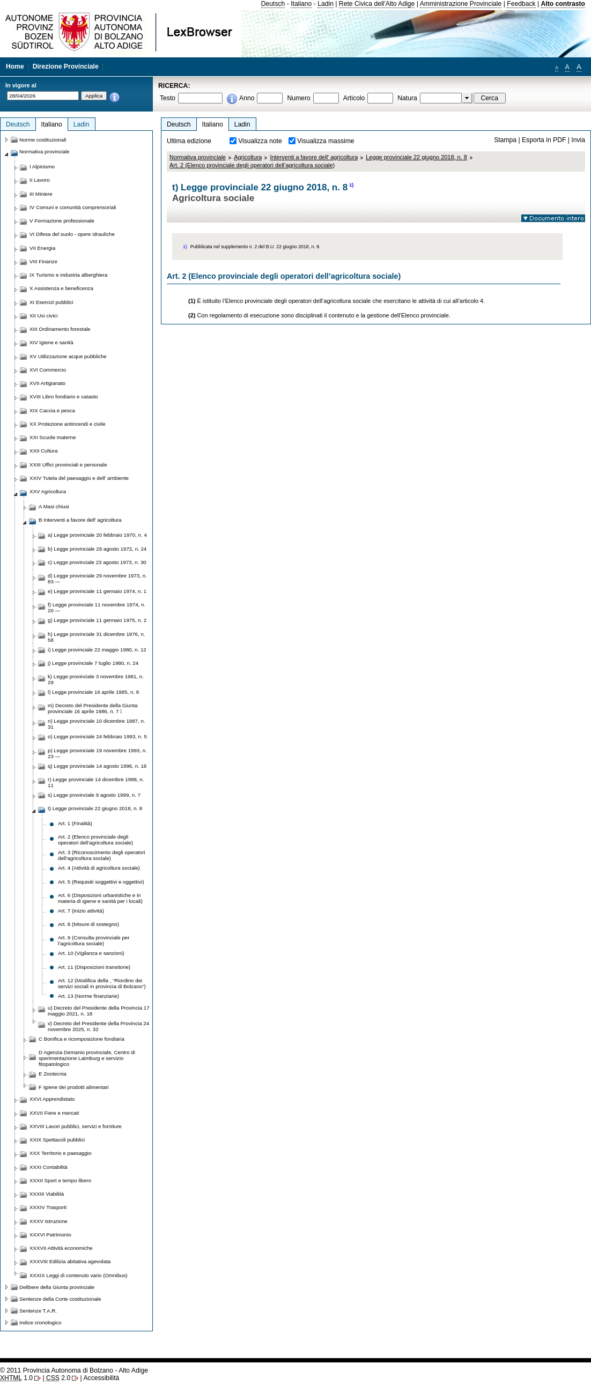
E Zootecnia (53, 1074)
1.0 (16, 1378)
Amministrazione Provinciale (461, 4)
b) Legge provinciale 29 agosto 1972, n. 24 (97, 549)
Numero (298, 98)
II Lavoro (39, 180)
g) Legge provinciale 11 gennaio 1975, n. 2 (97, 620)
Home (15, 66)
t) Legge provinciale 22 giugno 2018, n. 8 (95, 808)
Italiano (301, 4)
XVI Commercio (47, 370)
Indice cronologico (40, 1322)
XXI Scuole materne (52, 437)
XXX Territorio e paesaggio (60, 1153)
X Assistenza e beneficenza (61, 288)
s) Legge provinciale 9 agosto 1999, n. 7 (94, 795)
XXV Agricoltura (47, 491)
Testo (167, 98)
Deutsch (273, 4)
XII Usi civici (43, 315)
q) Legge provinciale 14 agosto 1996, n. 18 (97, 766)
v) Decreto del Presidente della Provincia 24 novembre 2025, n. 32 (98, 1026)
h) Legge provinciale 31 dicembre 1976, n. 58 (96, 637)
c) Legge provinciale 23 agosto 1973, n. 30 (97, 562)
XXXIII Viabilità (46, 1194)
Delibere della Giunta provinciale (56, 1287)
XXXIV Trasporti (48, 1207)
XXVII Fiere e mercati (54, 1113)
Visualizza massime (325, 141)
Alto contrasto (563, 4)
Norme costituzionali (43, 140)
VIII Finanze (43, 261)
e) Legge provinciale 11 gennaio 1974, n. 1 (97, 591)
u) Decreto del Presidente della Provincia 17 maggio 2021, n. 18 (99, 1011)
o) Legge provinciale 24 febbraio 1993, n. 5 (97, 736)
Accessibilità (101, 1378)
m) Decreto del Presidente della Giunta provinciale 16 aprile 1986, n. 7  (92, 708)
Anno (246, 98)
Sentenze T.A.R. (38, 1311)
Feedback (521, 4)
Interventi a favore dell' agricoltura (314, 157)
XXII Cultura (43, 451)
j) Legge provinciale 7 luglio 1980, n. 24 (93, 663)
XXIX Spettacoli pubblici (57, 1140)
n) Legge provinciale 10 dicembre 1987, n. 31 (96, 724)
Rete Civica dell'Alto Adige (377, 4)
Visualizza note (260, 141)
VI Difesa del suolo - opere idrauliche (72, 234)
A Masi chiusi (54, 506)
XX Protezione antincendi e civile (67, 424)
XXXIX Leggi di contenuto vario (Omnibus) (78, 1275)
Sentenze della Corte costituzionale (60, 1299)
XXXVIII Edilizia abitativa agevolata (69, 1261)
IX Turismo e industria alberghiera (68, 275)
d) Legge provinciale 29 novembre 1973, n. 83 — (97, 578)
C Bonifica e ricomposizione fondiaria (81, 1039)
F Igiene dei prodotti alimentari (74, 1087)
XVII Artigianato (47, 383)
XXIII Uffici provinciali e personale (68, 465)
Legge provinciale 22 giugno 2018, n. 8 (416, 157)
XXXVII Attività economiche (61, 1248)
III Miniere (41, 194)
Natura (407, 98)
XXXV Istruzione (48, 1221)
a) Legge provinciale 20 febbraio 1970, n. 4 (97, 535)
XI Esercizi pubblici (51, 302)
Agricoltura (248, 157)
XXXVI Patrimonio (50, 1234)
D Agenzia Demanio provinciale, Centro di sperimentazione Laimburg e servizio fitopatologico (87, 1058)
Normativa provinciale (197, 157)
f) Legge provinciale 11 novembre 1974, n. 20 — (96, 607)
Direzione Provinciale (66, 66)
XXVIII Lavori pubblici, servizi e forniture (75, 1126)
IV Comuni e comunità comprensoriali (72, 207)
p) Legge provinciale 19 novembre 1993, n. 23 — (97, 753)
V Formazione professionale (61, 221)
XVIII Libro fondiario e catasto (63, 396)
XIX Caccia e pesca (52, 410)
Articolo (354, 98)
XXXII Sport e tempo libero (60, 1180)
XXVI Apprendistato (52, 1099)
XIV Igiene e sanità (51, 342)
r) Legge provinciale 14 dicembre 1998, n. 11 (96, 782)
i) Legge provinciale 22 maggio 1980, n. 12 (97, 650)
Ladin (325, 4)
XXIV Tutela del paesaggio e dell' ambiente (79, 478)
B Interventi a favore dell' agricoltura (80, 520)
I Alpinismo (42, 166)
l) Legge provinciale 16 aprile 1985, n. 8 (93, 692)
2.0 (58, 1378)
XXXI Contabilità (48, 1167)
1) (351, 185)
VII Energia (42, 248)
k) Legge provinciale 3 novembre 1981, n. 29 (96, 679)
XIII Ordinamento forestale (59, 329)
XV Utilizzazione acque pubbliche (68, 356)
